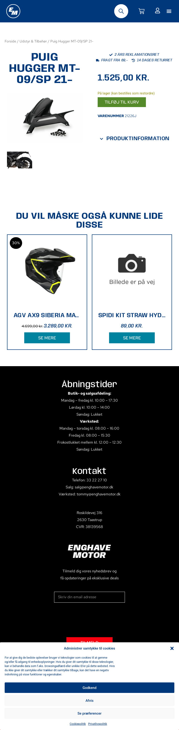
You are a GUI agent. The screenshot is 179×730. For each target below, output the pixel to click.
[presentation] (89, 620)
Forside (10, 41)
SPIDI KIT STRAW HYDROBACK (131, 315)
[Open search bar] (121, 11)
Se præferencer (89, 713)
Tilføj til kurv (122, 102)
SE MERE (47, 338)
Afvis (89, 701)
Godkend (89, 688)
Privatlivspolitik (97, 724)
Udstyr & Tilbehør (33, 41)
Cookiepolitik (78, 724)
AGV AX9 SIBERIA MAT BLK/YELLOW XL (47, 315)
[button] (172, 648)
